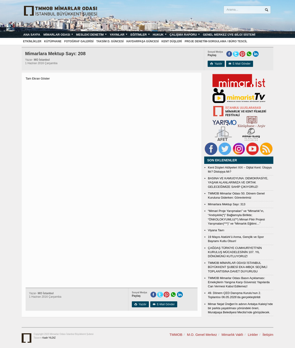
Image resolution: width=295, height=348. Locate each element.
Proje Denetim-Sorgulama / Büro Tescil (216, 41)
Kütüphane (52, 41)
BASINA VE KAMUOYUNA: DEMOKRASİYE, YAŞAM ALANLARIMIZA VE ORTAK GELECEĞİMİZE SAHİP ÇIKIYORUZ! (238, 182)
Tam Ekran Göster (38, 78)
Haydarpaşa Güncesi (142, 41)
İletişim (268, 335)
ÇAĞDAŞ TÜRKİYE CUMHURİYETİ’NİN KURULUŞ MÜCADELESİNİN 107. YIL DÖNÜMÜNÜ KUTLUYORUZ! (235, 252)
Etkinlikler (32, 41)
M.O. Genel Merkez (202, 335)
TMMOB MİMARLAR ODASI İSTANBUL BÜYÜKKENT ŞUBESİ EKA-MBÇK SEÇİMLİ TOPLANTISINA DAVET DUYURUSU (237, 267)
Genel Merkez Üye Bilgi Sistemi (229, 34)
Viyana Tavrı (216, 230)
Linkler (253, 335)
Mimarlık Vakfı (232, 335)
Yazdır (216, 64)
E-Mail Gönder (240, 64)
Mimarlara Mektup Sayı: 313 (226, 204)
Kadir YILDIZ (49, 338)
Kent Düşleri (172, 41)
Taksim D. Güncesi (110, 41)
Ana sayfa (31, 34)
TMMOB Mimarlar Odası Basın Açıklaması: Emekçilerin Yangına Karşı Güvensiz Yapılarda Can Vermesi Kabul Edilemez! (239, 282)
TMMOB (175, 335)
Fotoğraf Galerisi (79, 41)
